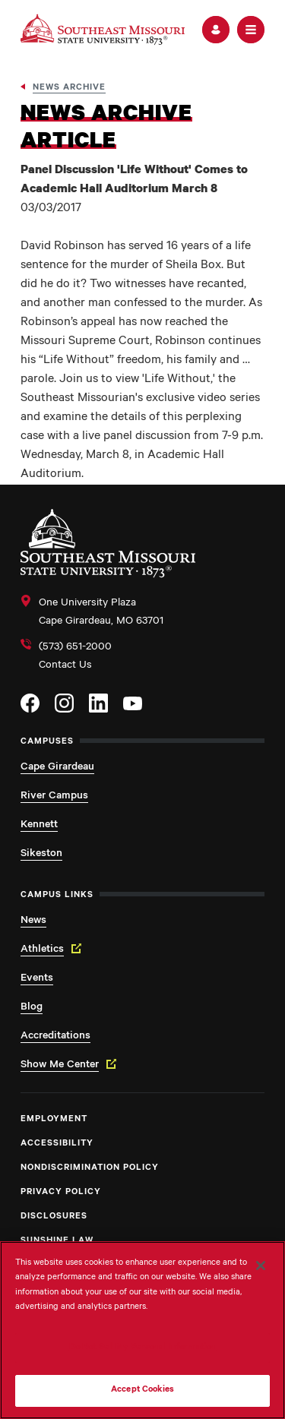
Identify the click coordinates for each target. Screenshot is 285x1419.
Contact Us (65, 666)
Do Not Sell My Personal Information (143, 1348)
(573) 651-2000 (75, 648)
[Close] (260, 1265)
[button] (216, 29)
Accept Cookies (142, 1390)
